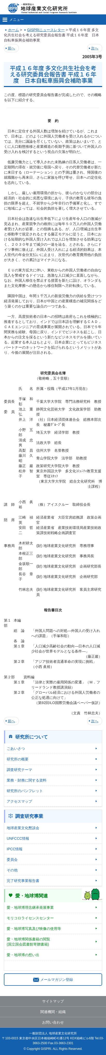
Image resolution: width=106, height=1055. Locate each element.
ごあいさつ (16, 749)
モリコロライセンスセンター (30, 918)
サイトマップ (53, 1001)
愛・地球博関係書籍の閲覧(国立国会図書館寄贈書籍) (28, 941)
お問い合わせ (53, 1022)
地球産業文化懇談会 (23, 828)
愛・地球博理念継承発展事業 (30, 907)
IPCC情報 (14, 849)
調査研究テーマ (19, 770)
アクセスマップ (19, 801)
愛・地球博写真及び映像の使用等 (34, 929)
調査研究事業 (29, 816)
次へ (94, 48)
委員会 (12, 859)
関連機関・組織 (53, 1012)
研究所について (31, 737)
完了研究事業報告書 (23, 881)
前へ (11, 48)
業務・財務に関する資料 (27, 780)
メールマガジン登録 (53, 979)
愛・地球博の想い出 (23, 955)
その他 (12, 870)
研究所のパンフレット (25, 791)
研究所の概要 (17, 759)
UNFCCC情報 (18, 838)
